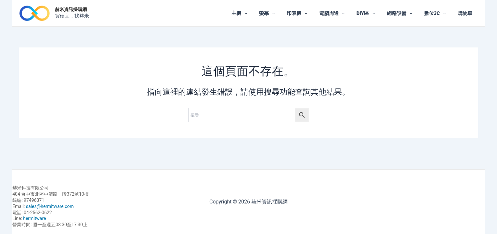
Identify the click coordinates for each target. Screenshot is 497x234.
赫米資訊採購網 (71, 9)
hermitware (34, 218)
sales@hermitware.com (50, 206)
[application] (258, 13)
